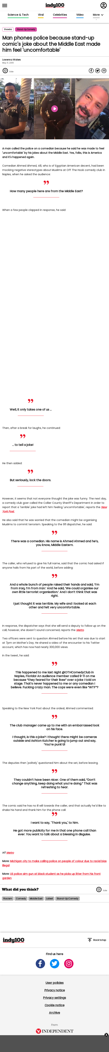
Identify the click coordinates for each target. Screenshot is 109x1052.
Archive (54, 1013)
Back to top (97, 940)
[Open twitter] (54, 963)
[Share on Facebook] (91, 70)
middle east (36, 898)
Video (80, 15)
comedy (21, 898)
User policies (54, 983)
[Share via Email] (104, 70)
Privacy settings (54, 998)
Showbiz (8, 29)
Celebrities (60, 15)
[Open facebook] (40, 963)
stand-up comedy (26, 29)
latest (49, 898)
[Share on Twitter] (97, 70)
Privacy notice (54, 990)
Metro (80, 630)
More (96, 15)
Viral (40, 15)
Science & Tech (18, 15)
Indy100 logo (55, 5)
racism (7, 898)
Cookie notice (55, 1005)
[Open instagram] (68, 963)
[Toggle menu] (6, 5)
